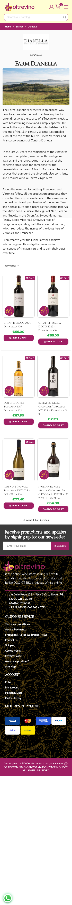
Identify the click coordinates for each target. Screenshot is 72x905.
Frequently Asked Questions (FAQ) (26, 635)
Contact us (11, 640)
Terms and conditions (17, 624)
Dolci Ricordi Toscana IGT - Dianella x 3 (14, 406)
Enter (8, 682)
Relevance (11, 266)
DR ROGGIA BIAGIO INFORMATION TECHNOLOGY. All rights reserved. (36, 769)
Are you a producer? (17, 661)
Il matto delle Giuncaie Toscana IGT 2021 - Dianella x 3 (52, 408)
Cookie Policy (13, 651)
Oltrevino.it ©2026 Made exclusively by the (34, 763)
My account (12, 687)
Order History (13, 698)
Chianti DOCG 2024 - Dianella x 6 (18, 324)
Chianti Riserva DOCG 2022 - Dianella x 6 (49, 326)
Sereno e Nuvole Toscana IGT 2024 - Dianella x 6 (17, 490)
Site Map (10, 667)
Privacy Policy (13, 656)
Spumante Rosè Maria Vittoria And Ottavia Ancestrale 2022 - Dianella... (53, 492)
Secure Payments (15, 629)
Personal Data (13, 693)
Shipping (10, 645)
